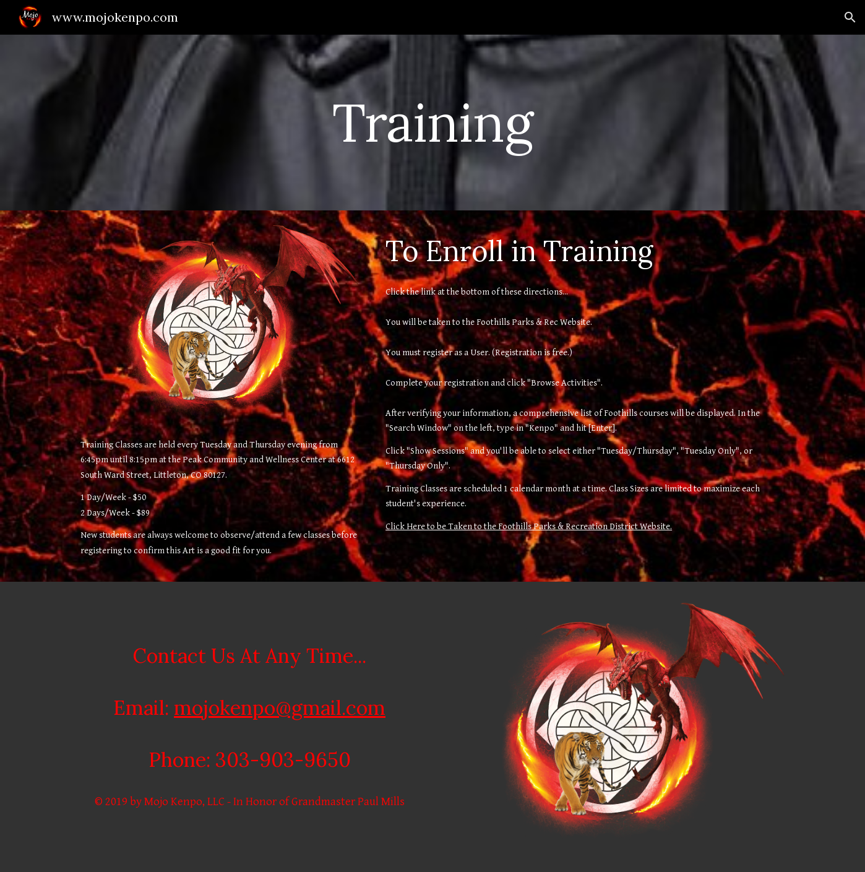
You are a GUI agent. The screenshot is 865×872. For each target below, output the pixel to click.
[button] (850, 17)
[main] (432, 122)
